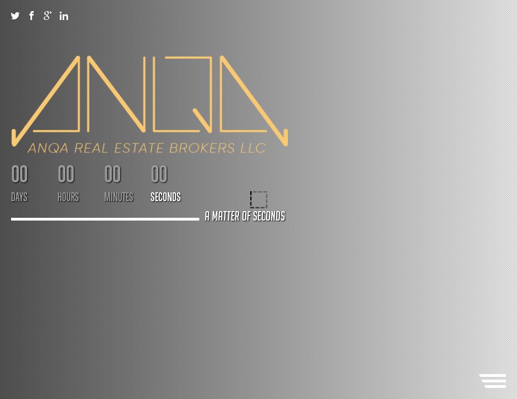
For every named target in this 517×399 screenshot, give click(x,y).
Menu (492, 381)
